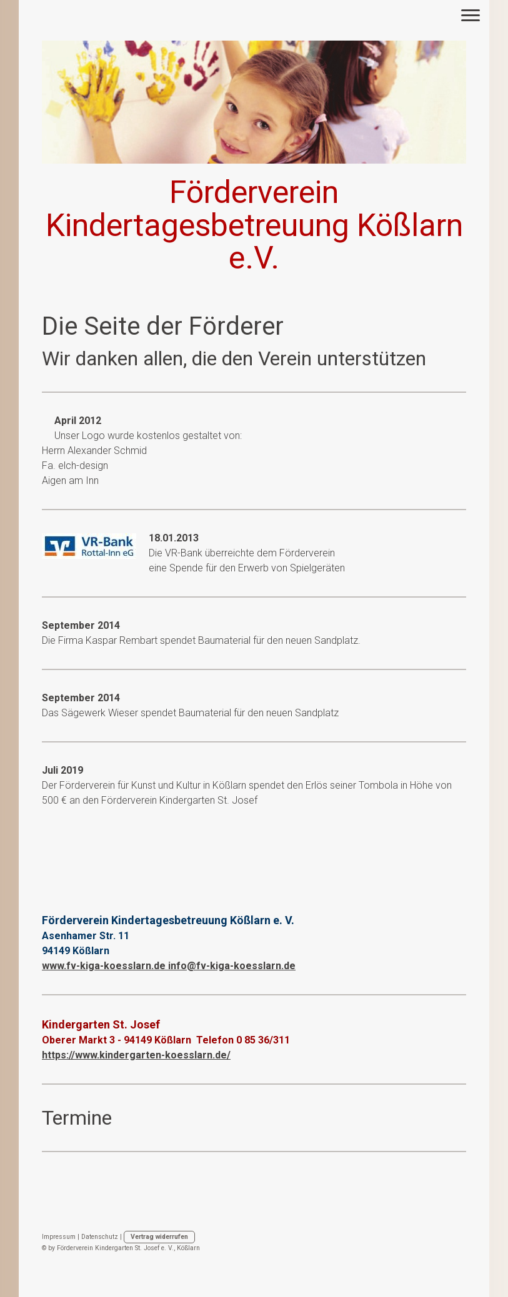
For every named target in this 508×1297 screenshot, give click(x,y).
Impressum (59, 1237)
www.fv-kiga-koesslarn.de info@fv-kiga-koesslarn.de (169, 966)
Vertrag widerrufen (159, 1237)
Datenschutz (99, 1237)
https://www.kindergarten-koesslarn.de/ (136, 1055)
